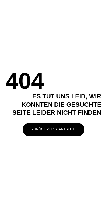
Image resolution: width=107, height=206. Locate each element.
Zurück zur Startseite (53, 129)
